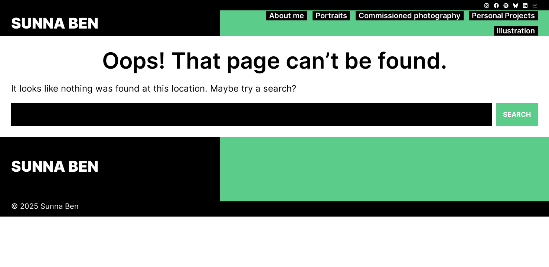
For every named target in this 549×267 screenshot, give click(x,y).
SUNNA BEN (54, 23)
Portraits (331, 15)
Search (517, 114)
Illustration (516, 30)
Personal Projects (503, 15)
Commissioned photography (410, 15)
